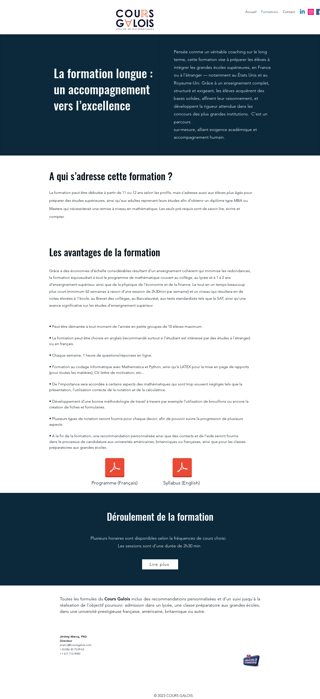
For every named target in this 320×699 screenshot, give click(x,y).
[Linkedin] (302, 12)
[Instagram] (311, 12)
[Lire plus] (160, 564)
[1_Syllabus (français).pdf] (115, 468)
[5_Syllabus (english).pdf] (182, 468)
